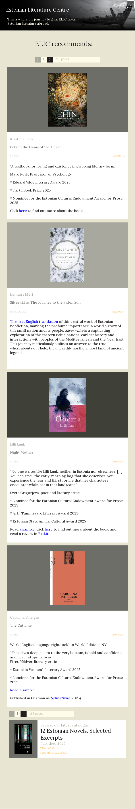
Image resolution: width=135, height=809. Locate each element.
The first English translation (34, 327)
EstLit (43, 539)
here (23, 216)
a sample (27, 534)
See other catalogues (52, 758)
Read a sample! (22, 695)
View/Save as (47, 754)
